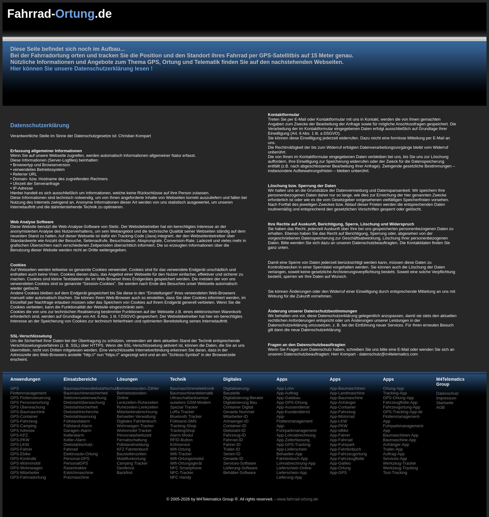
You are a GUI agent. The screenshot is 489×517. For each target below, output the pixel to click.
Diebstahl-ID (234, 430)
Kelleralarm (74, 435)
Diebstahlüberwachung (84, 402)
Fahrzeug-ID (234, 435)
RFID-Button (181, 439)
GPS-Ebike (20, 454)
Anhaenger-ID (236, 421)
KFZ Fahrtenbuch (132, 449)
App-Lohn (285, 388)
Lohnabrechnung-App (296, 463)
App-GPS (338, 472)
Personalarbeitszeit (134, 435)
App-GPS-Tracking (294, 444)
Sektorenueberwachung (85, 397)
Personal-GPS (77, 458)
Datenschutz (447, 393)
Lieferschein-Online (294, 468)
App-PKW (338, 425)
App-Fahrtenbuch (345, 449)
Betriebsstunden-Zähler (138, 388)
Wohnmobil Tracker (134, 430)
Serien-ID (231, 454)
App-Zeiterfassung (293, 439)
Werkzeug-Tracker (399, 463)
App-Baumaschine (346, 397)
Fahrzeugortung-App (401, 407)
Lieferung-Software (240, 468)
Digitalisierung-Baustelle (236, 390)
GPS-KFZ (19, 435)
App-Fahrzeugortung (348, 454)
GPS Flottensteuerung (30, 397)
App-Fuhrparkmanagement (297, 428)
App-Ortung (340, 468)
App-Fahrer (340, 435)
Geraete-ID (233, 458)
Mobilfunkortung (131, 458)
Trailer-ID (231, 449)
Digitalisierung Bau (240, 402)
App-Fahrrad (341, 439)
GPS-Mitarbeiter (24, 472)
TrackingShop (182, 430)
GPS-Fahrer (21, 449)
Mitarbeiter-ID (235, 416)
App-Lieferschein (292, 449)
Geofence (125, 468)
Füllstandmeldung (133, 444)
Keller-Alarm (75, 439)
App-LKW (338, 421)
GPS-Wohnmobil (25, 463)
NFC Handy (180, 477)
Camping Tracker (132, 463)
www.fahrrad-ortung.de (297, 499)
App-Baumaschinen (347, 388)
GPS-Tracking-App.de (403, 411)
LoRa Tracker (182, 411)
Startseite (444, 402)
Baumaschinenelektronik (192, 388)
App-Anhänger (343, 402)
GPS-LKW (19, 444)
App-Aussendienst (293, 407)
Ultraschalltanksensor (189, 397)
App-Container (343, 407)
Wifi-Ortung (180, 449)
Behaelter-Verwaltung (136, 416)
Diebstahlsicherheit (81, 407)
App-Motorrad (342, 416)
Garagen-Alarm (77, 430)
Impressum (446, 398)
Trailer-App (393, 449)
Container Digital (238, 407)
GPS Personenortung (29, 402)
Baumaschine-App (399, 439)
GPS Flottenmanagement (28, 390)
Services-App (395, 458)
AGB (440, 407)
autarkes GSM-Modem (190, 402)
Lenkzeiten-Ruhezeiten (137, 402)
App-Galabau (289, 397)
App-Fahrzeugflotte (347, 458)
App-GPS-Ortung (292, 402)
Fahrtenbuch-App (292, 458)
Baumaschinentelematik (191, 393)
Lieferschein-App (292, 472)
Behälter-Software (239, 472)
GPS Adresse (22, 430)
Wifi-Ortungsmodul (187, 458)
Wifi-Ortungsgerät (186, 463)
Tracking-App (395, 393)
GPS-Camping (23, 425)
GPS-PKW (19, 439)
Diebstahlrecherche (81, 411)
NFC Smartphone (185, 468)
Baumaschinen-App (400, 435)
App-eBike (339, 430)
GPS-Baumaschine (27, 411)
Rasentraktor (75, 468)
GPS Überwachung (27, 407)
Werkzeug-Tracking (400, 468)
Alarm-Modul (181, 435)
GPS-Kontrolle (23, 458)
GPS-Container (24, 416)
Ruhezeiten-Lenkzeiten (137, 407)
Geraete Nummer (238, 411)
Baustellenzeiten (131, 454)
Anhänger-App (396, 444)
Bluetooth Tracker (186, 416)
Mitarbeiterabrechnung (137, 411)
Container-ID (234, 425)
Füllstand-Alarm (78, 425)
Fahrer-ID (232, 444)
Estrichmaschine (78, 472)
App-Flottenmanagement (295, 418)
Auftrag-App (393, 454)
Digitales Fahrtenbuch (136, 421)
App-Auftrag (287, 393)
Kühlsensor (180, 444)
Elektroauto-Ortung (81, 454)
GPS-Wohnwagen (26, 468)
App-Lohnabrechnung (296, 435)
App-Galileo (340, 463)
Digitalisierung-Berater (243, 397)
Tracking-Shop (183, 425)
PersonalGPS (76, 463)
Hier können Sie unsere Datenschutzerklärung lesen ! (81, 68)
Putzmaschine (76, 477)
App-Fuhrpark (342, 444)
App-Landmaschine (347, 393)
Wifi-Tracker (181, 454)
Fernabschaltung (132, 439)
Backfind (124, 472)
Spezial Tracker (184, 407)
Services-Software (239, 463)
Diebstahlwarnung (80, 416)
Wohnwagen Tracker (135, 425)
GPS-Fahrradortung (28, 477)
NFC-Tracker (181, 472)
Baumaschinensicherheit (86, 393)
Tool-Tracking (395, 472)
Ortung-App (393, 388)
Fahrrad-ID (233, 439)
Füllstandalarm (77, 421)
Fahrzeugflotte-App (400, 402)
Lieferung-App (289, 477)
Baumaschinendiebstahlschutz (91, 388)
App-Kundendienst (293, 411)
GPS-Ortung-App (398, 397)
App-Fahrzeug (342, 411)
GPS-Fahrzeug (23, 421)
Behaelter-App (290, 454)
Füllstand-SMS (183, 421)
